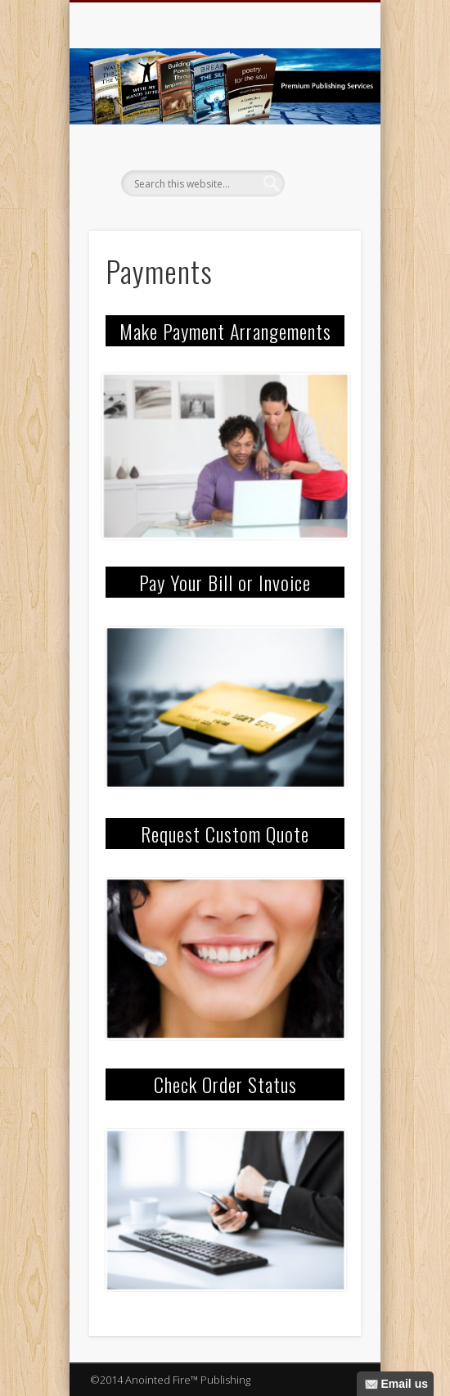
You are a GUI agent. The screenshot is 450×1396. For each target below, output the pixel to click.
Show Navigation (320, 146)
